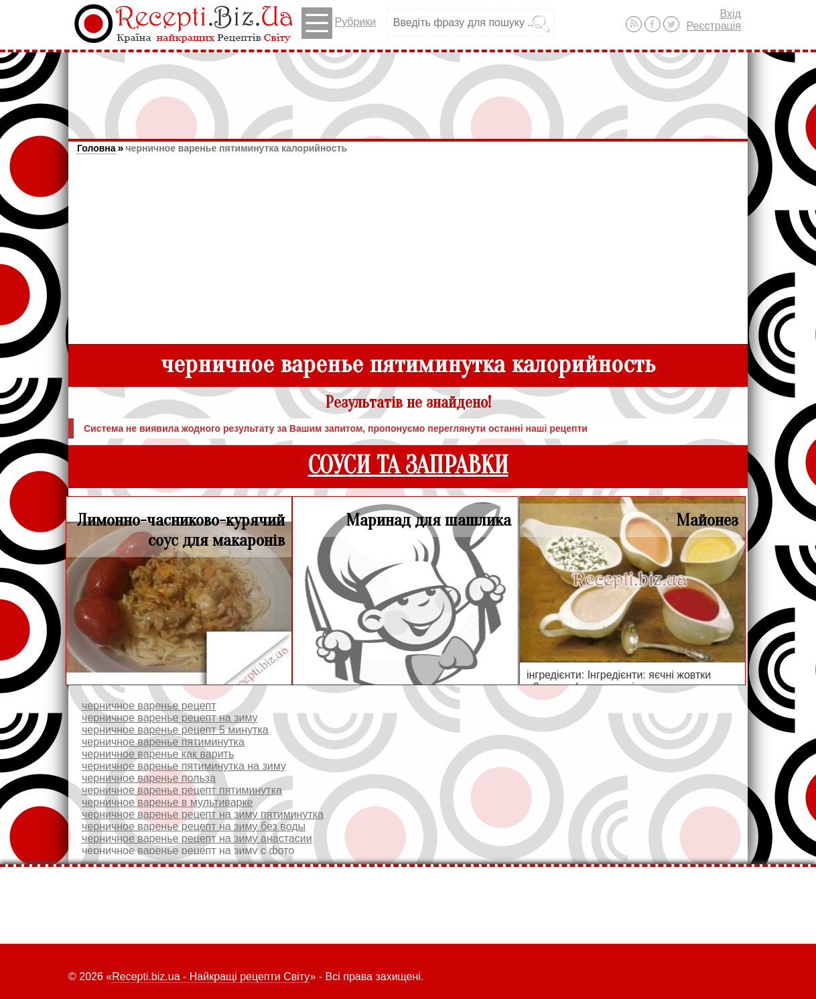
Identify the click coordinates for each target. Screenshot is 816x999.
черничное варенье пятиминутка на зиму (184, 766)
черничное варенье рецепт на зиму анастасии (197, 838)
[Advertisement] (408, 89)
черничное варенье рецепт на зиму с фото (188, 850)
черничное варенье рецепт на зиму (170, 717)
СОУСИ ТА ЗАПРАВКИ (408, 465)
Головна (96, 148)
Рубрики (338, 23)
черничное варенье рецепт (149, 705)
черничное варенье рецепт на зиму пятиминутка (203, 814)
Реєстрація (713, 26)
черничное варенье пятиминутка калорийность (236, 148)
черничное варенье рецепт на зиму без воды (193, 826)
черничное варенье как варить (158, 754)
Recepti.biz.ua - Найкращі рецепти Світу (211, 976)
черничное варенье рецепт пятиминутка (182, 790)
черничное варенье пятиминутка (163, 742)
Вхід (730, 13)
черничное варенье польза (149, 778)
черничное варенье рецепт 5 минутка (175, 730)
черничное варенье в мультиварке (167, 802)
